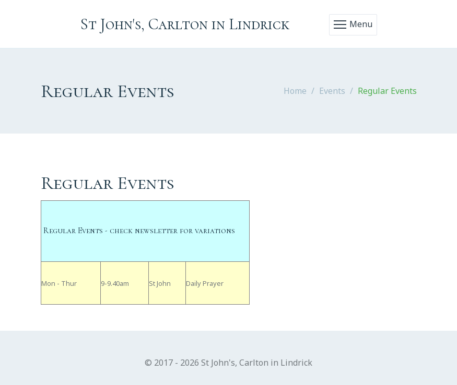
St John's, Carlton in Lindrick (184, 24)
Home (295, 91)
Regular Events (387, 91)
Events (332, 91)
